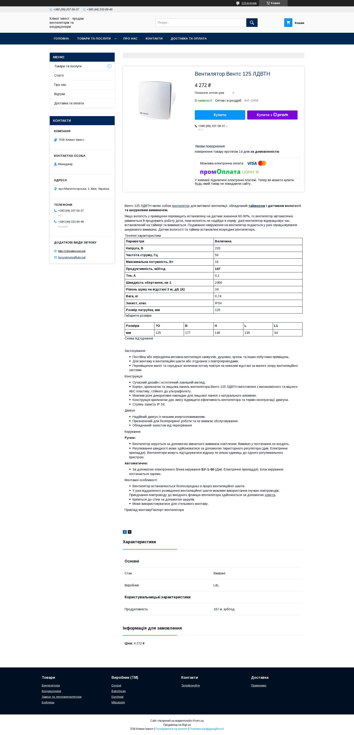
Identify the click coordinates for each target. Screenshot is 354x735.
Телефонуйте (190, 685)
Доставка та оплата (189, 38)
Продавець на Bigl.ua (177, 724)
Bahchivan (119, 691)
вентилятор (181, 206)
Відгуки (59, 94)
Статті (59, 75)
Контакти (154, 38)
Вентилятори (51, 685)
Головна (61, 38)
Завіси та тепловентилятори (62, 696)
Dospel (116, 685)
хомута (270, 495)
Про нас (130, 38)
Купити (220, 115)
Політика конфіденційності (207, 728)
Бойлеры (48, 702)
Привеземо (258, 685)
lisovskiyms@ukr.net (71, 257)
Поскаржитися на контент (171, 728)
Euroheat (117, 696)
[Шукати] (252, 22)
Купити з (272, 115)
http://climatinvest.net (71, 251)
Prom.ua (198, 720)
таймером (256, 206)
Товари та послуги (94, 38)
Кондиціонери (51, 691)
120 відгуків (249, 3)
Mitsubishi (118, 702)
